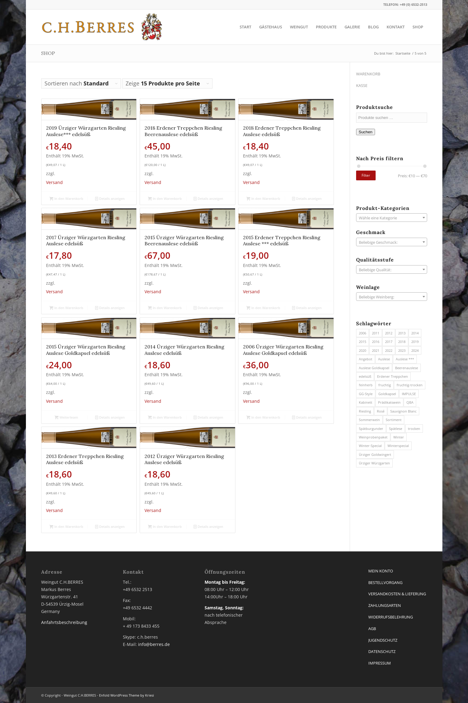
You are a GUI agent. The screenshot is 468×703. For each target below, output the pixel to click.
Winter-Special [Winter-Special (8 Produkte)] (370, 445)
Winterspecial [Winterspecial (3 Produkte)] (398, 445)
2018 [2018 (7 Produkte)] (401, 341)
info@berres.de (154, 644)
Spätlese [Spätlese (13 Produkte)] (395, 428)
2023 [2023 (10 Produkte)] (401, 350)
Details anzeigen (110, 198)
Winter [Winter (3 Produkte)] (398, 437)
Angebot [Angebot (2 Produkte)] (365, 359)
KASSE (361, 85)
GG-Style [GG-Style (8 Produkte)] (366, 393)
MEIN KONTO (380, 571)
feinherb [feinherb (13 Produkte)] (366, 385)
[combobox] (391, 217)
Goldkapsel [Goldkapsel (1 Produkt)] (387, 393)
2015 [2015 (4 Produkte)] (362, 341)
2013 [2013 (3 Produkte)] (401, 333)
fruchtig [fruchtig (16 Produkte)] (384, 385)
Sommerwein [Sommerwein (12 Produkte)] (369, 419)
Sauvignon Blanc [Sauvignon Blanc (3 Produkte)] (403, 411)
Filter (366, 175)
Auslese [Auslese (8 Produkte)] (384, 359)
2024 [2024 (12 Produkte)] (415, 350)
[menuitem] (245, 27)
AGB (372, 628)
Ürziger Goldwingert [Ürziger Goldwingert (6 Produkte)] (375, 454)
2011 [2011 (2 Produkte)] (375, 333)
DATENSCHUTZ (381, 651)
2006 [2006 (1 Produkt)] (362, 333)
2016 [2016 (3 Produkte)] (375, 341)
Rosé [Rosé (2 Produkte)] (380, 411)
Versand (54, 182)
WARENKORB (368, 74)
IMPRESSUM (379, 663)
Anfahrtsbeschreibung (64, 622)
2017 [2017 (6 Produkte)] (388, 341)
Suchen (365, 132)
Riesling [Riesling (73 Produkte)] (365, 411)
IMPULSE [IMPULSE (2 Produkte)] (409, 393)
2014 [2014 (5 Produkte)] (415, 333)
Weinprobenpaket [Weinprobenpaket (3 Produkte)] (373, 437)
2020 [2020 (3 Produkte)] (362, 350)
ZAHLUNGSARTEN (384, 605)
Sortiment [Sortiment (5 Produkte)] (394, 419)
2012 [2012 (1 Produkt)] (388, 333)
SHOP (48, 53)
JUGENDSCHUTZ (382, 640)
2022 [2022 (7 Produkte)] (388, 350)
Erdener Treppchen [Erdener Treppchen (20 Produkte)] (392, 376)
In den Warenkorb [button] (66, 198)
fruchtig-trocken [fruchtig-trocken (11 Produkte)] (410, 385)
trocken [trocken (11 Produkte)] (414, 428)
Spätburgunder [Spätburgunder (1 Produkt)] (371, 428)
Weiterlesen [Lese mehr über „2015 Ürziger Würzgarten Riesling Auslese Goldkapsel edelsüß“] (66, 417)
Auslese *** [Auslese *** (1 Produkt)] (405, 359)
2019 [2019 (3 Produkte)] (415, 341)
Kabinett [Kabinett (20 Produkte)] (365, 402)
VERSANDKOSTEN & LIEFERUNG (397, 594)
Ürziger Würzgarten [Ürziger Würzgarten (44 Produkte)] (374, 463)
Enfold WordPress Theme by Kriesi (126, 695)
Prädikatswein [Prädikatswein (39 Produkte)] (389, 402)
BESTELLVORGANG (385, 582)
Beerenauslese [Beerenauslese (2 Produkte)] (406, 368)
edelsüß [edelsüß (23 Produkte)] (365, 376)
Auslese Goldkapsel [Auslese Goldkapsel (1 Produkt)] (374, 368)
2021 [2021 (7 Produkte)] (375, 350)
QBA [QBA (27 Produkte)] (409, 402)
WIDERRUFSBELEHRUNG (390, 617)
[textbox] (391, 218)
